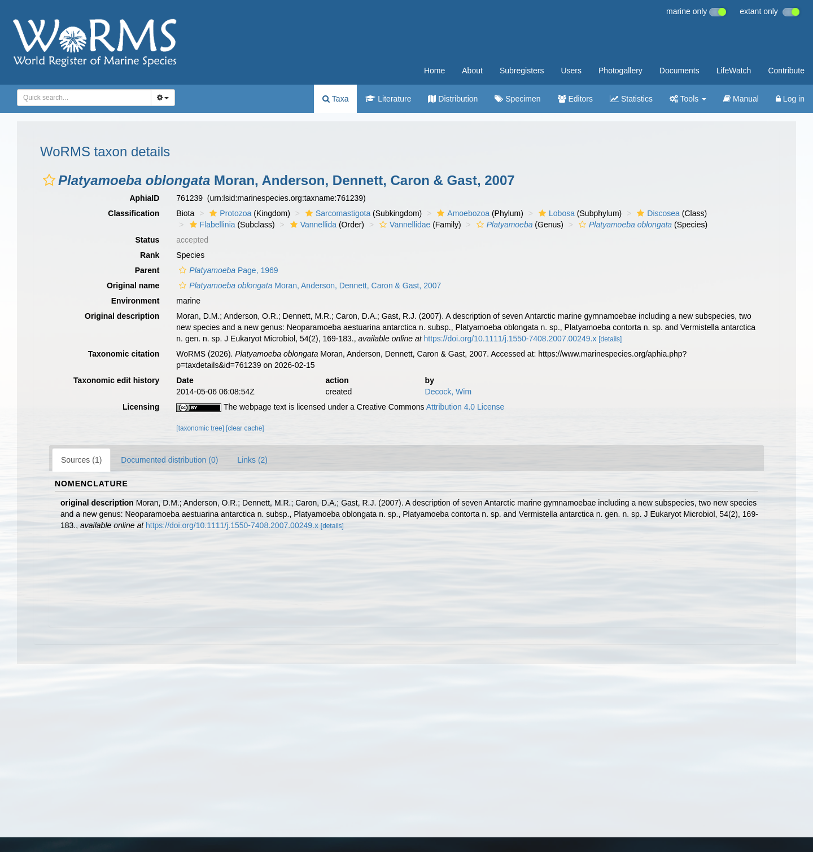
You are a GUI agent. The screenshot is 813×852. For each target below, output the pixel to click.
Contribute (786, 70)
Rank (149, 255)
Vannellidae (403, 224)
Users (571, 70)
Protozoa (229, 213)
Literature (388, 98)
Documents (679, 70)
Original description (122, 315)
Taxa (335, 98)
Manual (741, 98)
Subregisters (522, 70)
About (472, 70)
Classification (133, 213)
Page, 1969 (227, 270)
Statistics (631, 98)
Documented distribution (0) (169, 459)
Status (148, 239)
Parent (147, 270)
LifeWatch (733, 70)
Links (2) (252, 459)
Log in (790, 98)
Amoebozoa (461, 213)
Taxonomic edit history (116, 380)
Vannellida (311, 224)
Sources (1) (81, 459)
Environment (135, 300)
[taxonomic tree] (200, 428)
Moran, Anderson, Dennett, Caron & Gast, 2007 (308, 285)
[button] (49, 180)
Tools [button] (688, 98)
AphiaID (144, 198)
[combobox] (84, 97)
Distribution (453, 98)
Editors (575, 98)
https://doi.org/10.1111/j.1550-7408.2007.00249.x (509, 338)
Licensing (141, 406)
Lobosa (555, 213)
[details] (610, 339)
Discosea (657, 213)
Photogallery (620, 70)
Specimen (517, 98)
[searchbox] (81, 98)
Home (434, 70)
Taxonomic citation (124, 353)
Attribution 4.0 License (465, 406)
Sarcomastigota (336, 213)
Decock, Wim (448, 391)
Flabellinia (211, 224)
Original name (133, 285)
